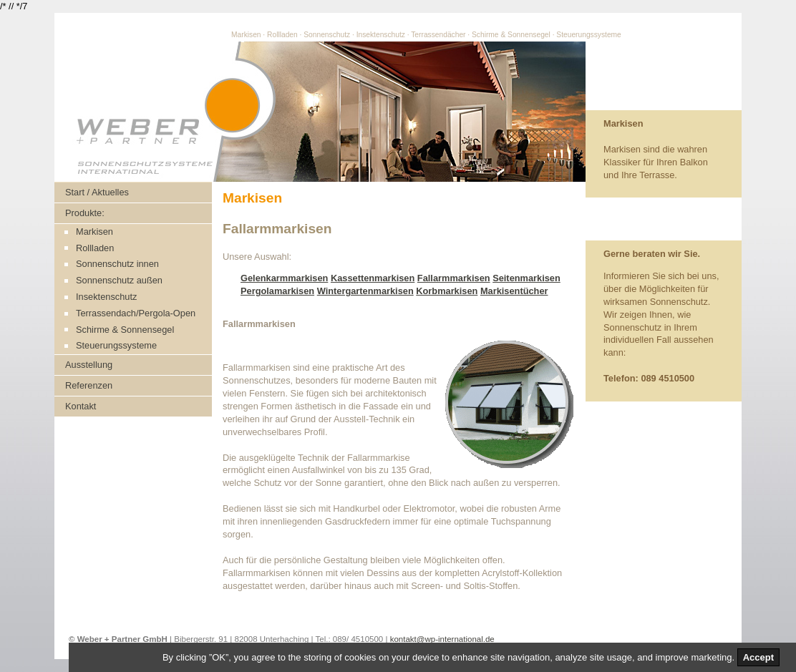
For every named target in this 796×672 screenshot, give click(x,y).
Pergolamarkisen (277, 291)
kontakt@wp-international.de (442, 639)
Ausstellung (88, 364)
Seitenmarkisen (526, 278)
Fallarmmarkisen (453, 278)
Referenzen (88, 385)
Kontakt (80, 406)
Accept (758, 657)
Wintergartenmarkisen (365, 291)
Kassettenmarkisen (372, 278)
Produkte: (85, 213)
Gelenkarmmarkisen (284, 278)
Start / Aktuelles (97, 192)
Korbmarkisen (446, 291)
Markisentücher (514, 291)
